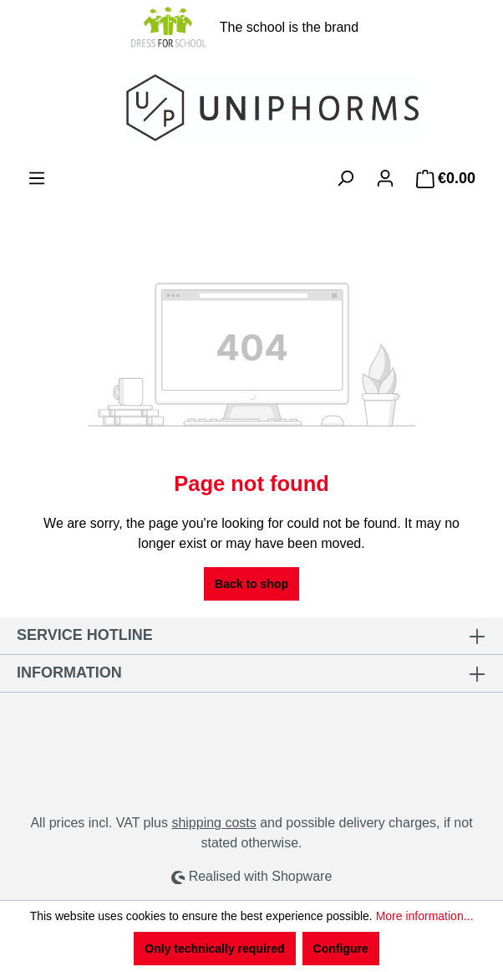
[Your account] (385, 178)
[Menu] (37, 178)
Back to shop (251, 584)
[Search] (345, 178)
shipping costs (213, 823)
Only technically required (214, 948)
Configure (340, 948)
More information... (425, 916)
